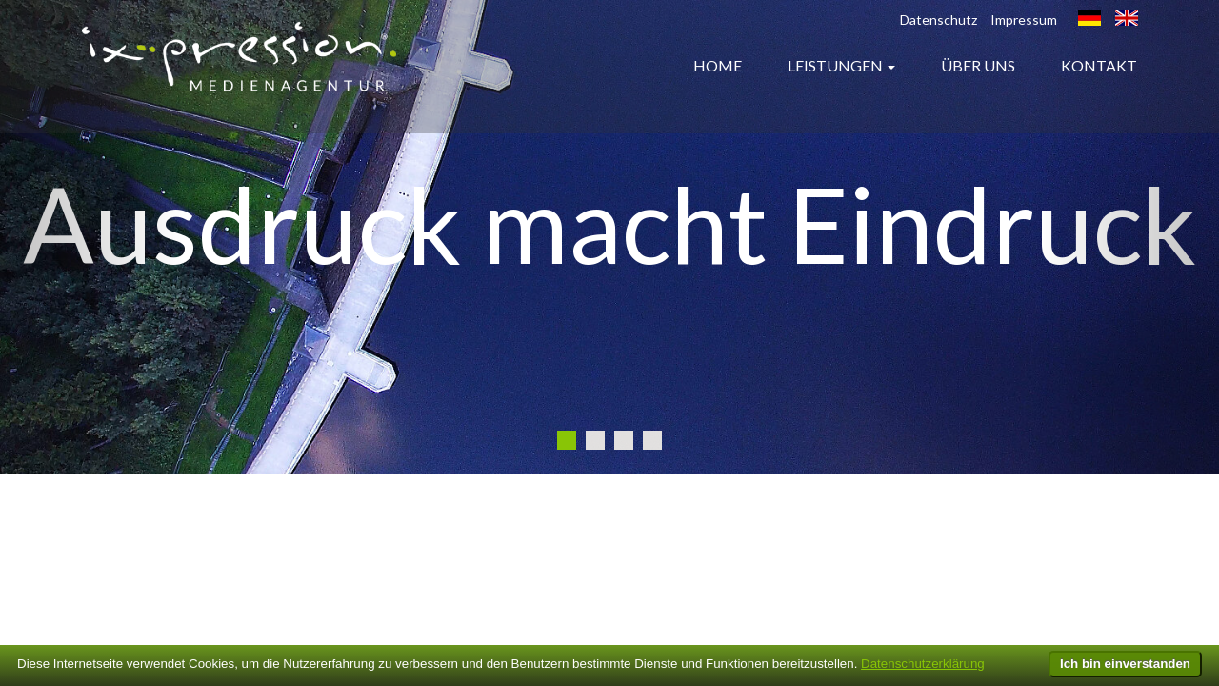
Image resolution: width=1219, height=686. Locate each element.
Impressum (1023, 19)
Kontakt (1099, 65)
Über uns (978, 65)
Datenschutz (938, 19)
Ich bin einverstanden (1125, 663)
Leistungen (835, 65)
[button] (91, 237)
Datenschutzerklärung (923, 663)
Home (717, 65)
